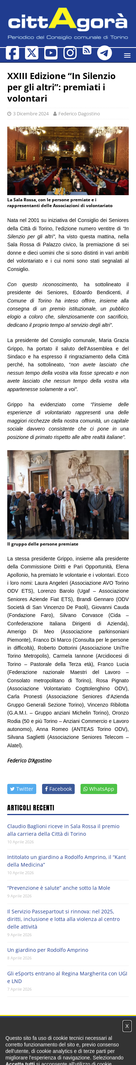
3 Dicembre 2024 (31, 113)
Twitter (21, 788)
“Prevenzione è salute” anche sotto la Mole (58, 887)
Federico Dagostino (79, 113)
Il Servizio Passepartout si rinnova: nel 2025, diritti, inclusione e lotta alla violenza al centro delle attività (63, 919)
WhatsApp (98, 788)
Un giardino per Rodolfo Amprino (47, 949)
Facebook (58, 788)
